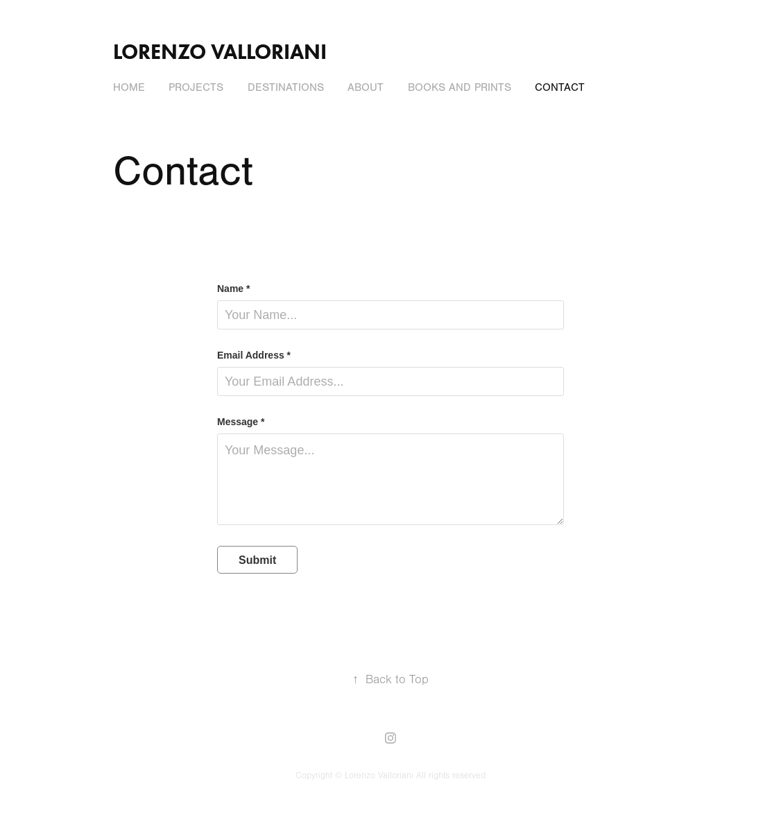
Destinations (286, 87)
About (365, 87)
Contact (560, 87)
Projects (196, 87)
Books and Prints (459, 87)
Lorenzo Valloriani (222, 52)
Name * (233, 288)
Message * (240, 422)
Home (129, 87)
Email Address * (254, 355)
